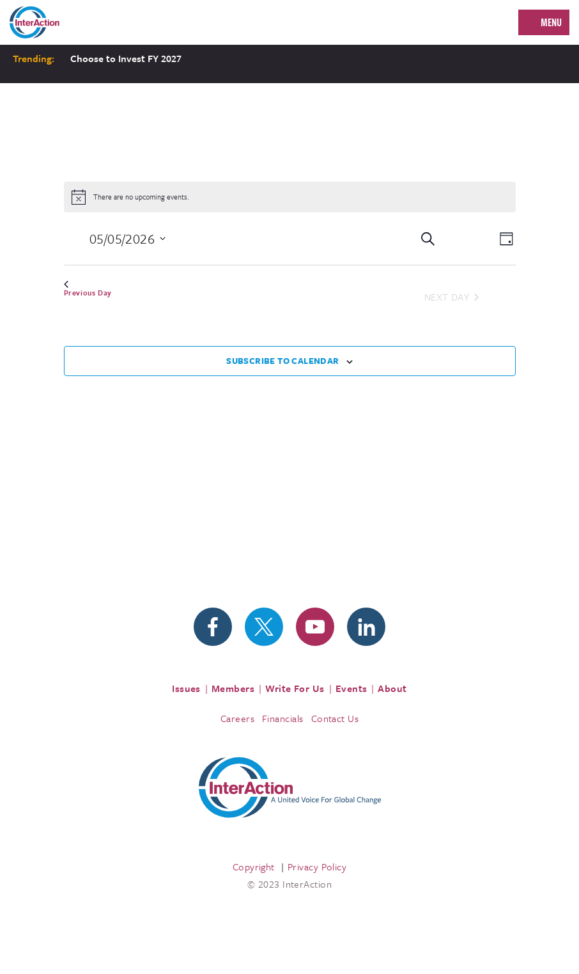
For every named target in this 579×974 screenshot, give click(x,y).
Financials (283, 718)
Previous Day (88, 289)
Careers (237, 718)
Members (233, 688)
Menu (551, 22)
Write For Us (295, 688)
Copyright (254, 867)
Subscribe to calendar (282, 360)
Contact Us (335, 718)
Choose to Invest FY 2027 (125, 58)
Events (351, 688)
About (392, 688)
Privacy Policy (317, 867)
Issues (186, 688)
